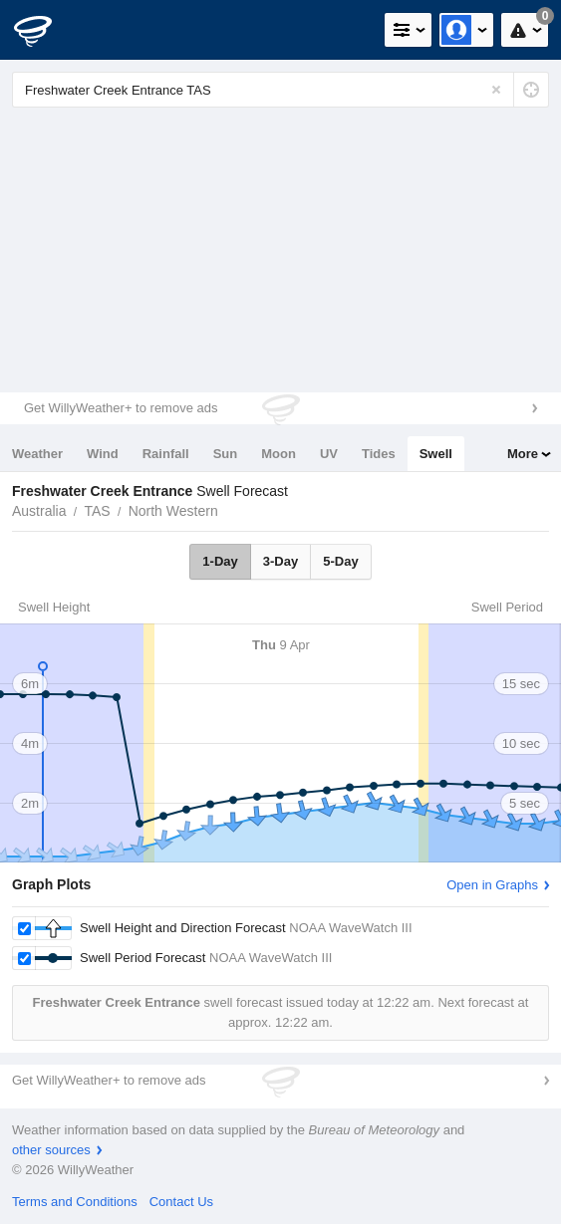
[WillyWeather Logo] (45, 30)
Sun (225, 453)
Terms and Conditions (75, 1201)
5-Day (340, 561)
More (522, 453)
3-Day (280, 561)
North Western (173, 511)
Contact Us (181, 1201)
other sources (51, 1149)
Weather (37, 453)
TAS (97, 511)
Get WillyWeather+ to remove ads (120, 407)
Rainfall (165, 453)
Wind (103, 453)
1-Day (219, 561)
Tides (379, 453)
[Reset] (496, 90)
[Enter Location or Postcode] (280, 90)
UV (329, 453)
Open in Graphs (492, 884)
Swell (436, 453)
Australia (39, 511)
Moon (278, 453)
